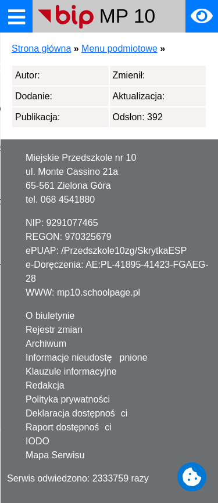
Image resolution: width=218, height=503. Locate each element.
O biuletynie (50, 316)
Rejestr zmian (54, 330)
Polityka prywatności (68, 399)
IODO (37, 441)
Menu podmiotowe (119, 48)
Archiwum (46, 343)
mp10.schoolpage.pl (98, 292)
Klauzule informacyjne (71, 371)
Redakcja (45, 385)
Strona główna (41, 48)
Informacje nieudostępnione (87, 357)
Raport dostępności (69, 427)
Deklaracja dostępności (76, 413)
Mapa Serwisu (55, 455)
